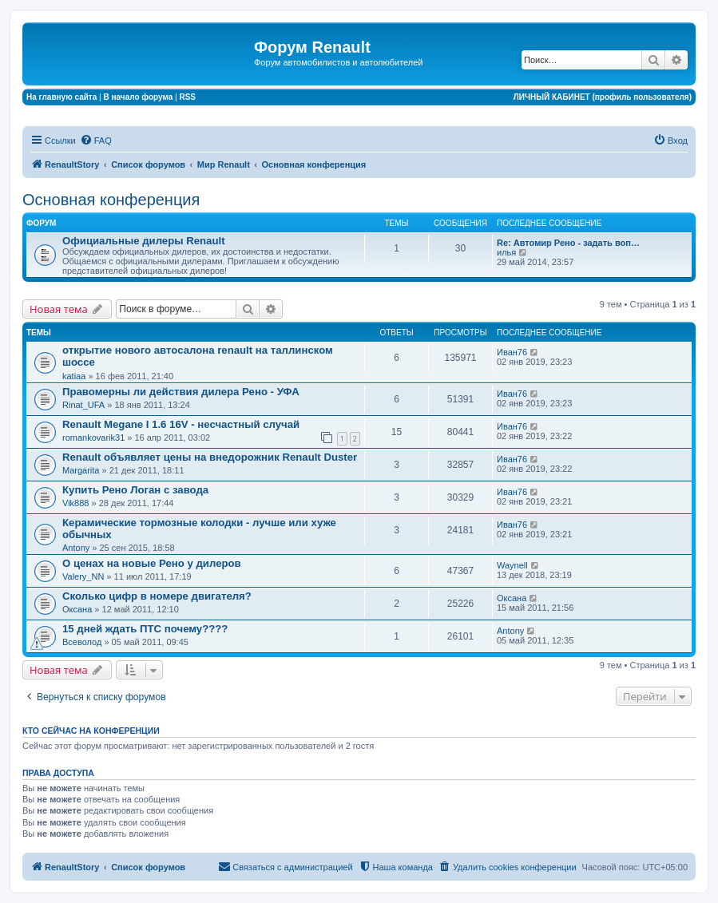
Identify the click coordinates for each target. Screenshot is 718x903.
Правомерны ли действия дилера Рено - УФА (180, 392)
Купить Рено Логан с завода (135, 490)
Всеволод (81, 642)
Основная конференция (111, 199)
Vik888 (75, 503)
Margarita (80, 470)
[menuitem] (96, 140)
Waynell (512, 565)
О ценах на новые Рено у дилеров (151, 563)
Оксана (77, 609)
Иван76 (512, 352)
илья (506, 252)
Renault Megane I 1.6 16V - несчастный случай (180, 424)
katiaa (73, 376)
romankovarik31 (93, 437)
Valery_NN (83, 576)
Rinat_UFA (83, 405)
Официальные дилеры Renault (143, 241)
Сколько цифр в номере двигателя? (157, 596)
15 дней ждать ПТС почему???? (145, 629)
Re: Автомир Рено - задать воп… (568, 243)
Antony (75, 547)
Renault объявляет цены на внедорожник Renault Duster (209, 457)
